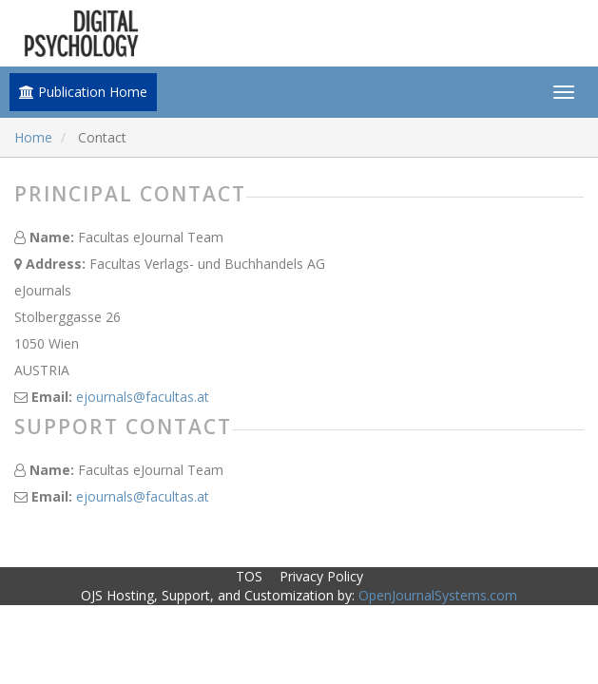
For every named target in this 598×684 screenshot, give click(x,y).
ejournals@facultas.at (142, 397)
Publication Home (83, 92)
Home (33, 137)
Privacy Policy (321, 576)
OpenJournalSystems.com (437, 595)
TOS (249, 576)
